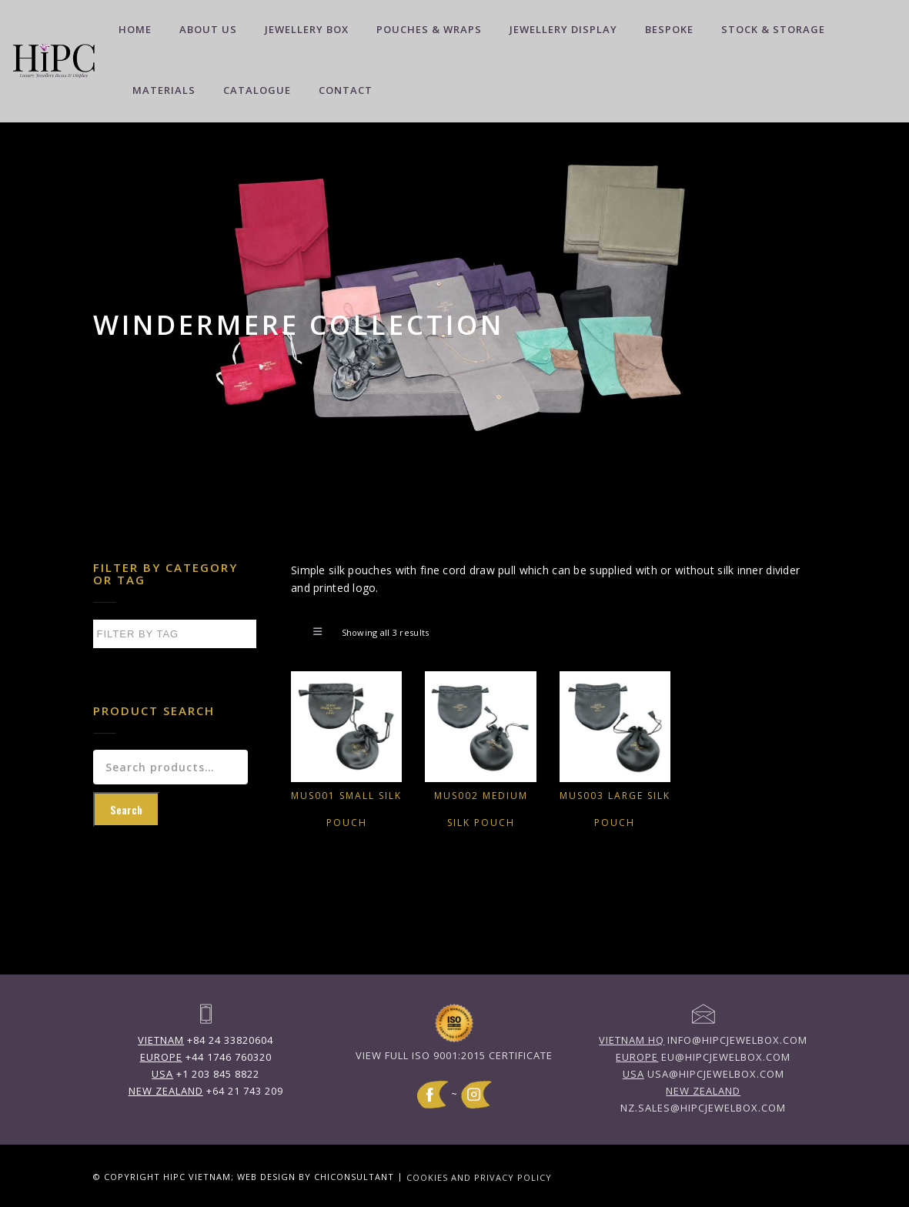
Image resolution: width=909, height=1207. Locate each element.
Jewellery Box (307, 29)
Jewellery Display (563, 29)
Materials (164, 90)
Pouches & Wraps (429, 29)
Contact (346, 90)
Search (126, 809)
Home (135, 29)
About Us (208, 29)
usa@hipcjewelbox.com (703, 1074)
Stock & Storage (773, 29)
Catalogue (257, 90)
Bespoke (669, 29)
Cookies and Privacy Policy (479, 1176)
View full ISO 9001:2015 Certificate (454, 1055)
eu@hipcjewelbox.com (703, 1057)
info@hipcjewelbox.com (703, 1040)
